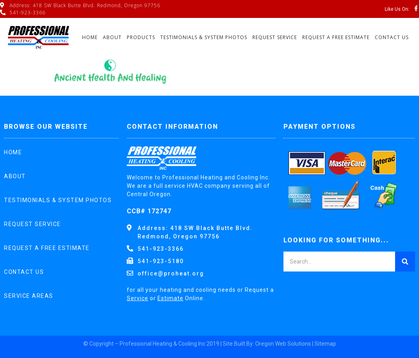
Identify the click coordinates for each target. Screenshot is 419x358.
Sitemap (325, 343)
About (112, 37)
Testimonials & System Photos (203, 37)
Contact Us (392, 37)
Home (90, 37)
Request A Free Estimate (336, 37)
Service (137, 298)
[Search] (405, 261)
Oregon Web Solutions (283, 343)
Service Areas (28, 296)
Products (141, 37)
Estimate (170, 298)
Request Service (274, 37)
